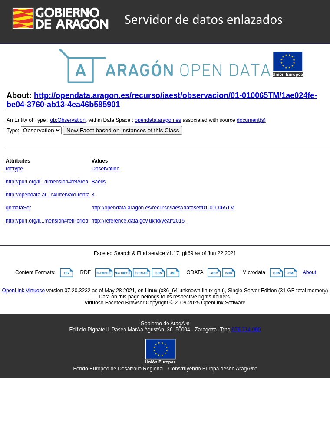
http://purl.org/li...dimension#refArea (47, 182)
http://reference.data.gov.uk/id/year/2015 (138, 221)
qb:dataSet (18, 208)
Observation (105, 169)
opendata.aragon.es (158, 120)
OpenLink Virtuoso (23, 291)
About (309, 273)
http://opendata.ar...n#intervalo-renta (47, 195)
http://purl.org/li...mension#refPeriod (47, 221)
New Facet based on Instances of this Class (122, 130)
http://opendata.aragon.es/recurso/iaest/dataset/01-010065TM (162, 208)
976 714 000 (246, 330)
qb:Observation (68, 120)
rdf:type (14, 169)
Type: (13, 131)
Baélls (98, 182)
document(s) (251, 120)
